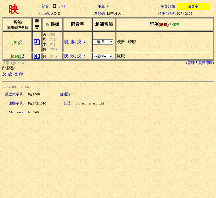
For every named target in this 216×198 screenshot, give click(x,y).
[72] (58, 6)
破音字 (193, 6)
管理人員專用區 (200, 63)
